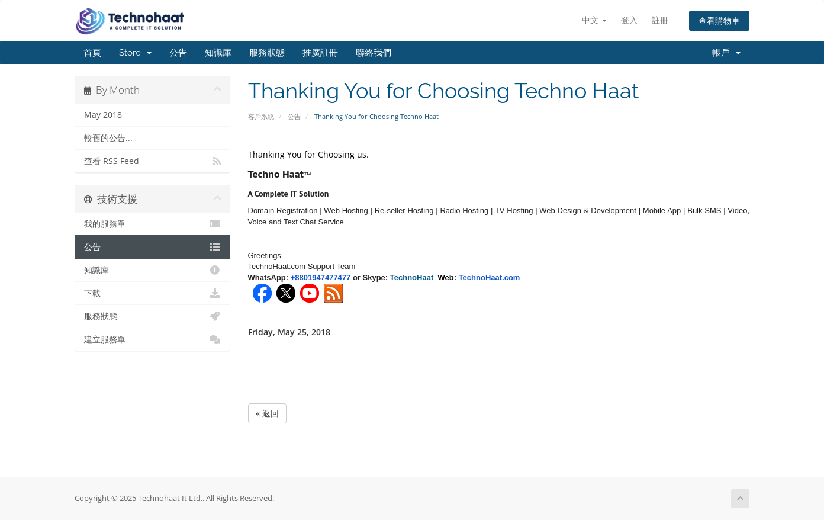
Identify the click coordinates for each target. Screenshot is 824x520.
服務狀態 (267, 52)
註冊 (660, 19)
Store (135, 52)
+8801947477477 (321, 277)
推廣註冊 (320, 52)
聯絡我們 (373, 52)
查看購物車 (719, 20)
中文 (594, 19)
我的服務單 (152, 224)
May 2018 (103, 115)
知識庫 (218, 52)
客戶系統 (261, 116)
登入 (629, 19)
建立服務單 (152, 339)
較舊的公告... (108, 138)
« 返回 (267, 413)
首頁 (92, 52)
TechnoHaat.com (489, 277)
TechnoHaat (414, 277)
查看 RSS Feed (152, 161)
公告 (178, 52)
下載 (152, 293)
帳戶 (726, 52)
